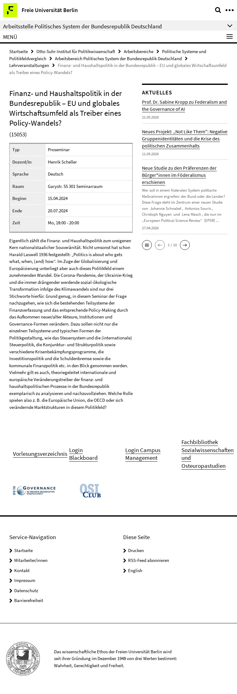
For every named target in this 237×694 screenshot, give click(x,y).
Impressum (24, 580)
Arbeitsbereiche (138, 51)
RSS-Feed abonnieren (148, 560)
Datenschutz (26, 590)
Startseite (18, 51)
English (135, 570)
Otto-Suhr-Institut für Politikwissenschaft (75, 51)
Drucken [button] (136, 550)
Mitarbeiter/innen (31, 560)
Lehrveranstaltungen (29, 65)
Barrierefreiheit (28, 600)
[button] (147, 245)
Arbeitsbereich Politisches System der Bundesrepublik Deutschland (118, 58)
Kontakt (22, 570)
